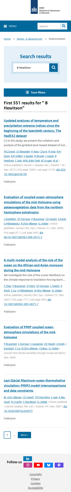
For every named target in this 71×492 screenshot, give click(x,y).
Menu (12, 26)
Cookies (36, 483)
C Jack (18, 160)
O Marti (31, 286)
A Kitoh (62, 219)
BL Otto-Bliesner (12, 397)
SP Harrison (23, 219)
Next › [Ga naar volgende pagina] (24, 435)
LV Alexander (23, 151)
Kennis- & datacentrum (29, 38)
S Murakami (29, 402)
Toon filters (38, 92)
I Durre (43, 151)
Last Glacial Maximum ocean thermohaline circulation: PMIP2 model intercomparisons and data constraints (35, 385)
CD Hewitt (51, 219)
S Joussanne (36, 344)
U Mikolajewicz (12, 223)
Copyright (36, 474)
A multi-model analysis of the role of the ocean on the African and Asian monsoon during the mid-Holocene (33, 265)
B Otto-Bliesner (29, 223)
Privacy (35, 479)
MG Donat (9, 151)
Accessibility (35, 488)
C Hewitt (54, 286)
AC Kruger (46, 160)
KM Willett (17, 156)
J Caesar (49, 156)
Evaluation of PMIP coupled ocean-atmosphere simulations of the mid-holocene (30, 332)
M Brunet (39, 156)
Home (7, 38)
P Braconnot (37, 219)
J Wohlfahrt (10, 219)
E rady (54, 397)
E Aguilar (28, 156)
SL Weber (43, 223)
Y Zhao (7, 286)
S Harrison (23, 344)
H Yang (34, 151)
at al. (55, 160)
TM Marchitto (42, 397)
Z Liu (13, 290)
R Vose (51, 151)
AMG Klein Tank (31, 160)
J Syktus (43, 348)
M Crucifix (16, 402)
